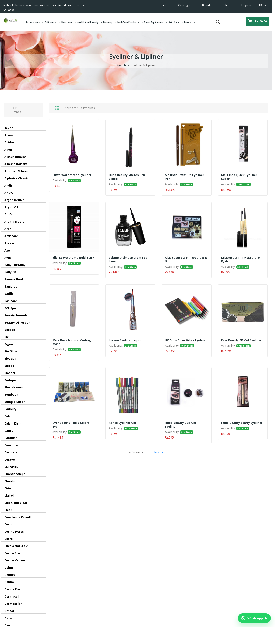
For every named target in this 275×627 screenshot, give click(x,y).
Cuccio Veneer (14, 560)
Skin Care (175, 22)
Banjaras (10, 286)
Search (121, 65)
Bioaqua (10, 358)
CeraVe (9, 459)
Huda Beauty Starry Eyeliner (241, 423)
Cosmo (9, 524)
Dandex (9, 575)
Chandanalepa (15, 474)
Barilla (9, 294)
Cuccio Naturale (16, 546)
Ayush (8, 258)
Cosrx (8, 539)
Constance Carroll (17, 517)
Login (244, 5)
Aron (7, 229)
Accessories (35, 22)
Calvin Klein (12, 423)
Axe (7, 250)
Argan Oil (11, 207)
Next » (158, 452)
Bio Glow (10, 351)
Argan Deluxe (14, 200)
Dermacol (11, 596)
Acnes (8, 135)
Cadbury (10, 409)
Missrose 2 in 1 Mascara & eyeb (240, 259)
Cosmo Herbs (14, 531)
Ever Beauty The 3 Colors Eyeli (70, 424)
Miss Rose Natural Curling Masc (71, 342)
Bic (6, 337)
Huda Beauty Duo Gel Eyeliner (180, 424)
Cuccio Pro (12, 553)
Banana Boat (13, 279)
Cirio (7, 488)
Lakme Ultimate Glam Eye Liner (128, 259)
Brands (206, 5)
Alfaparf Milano (16, 171)
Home (163, 5)
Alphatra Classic (16, 178)
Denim (9, 582)
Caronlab (10, 438)
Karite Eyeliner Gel (122, 423)
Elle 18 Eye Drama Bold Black (73, 258)
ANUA (8, 193)
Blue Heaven (13, 387)
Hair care (68, 22)
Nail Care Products (130, 22)
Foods (190, 22)
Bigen (8, 344)
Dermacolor (13, 604)
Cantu (8, 431)
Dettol (9, 611)
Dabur (8, 568)
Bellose (9, 330)
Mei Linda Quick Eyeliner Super (239, 177)
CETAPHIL (11, 467)
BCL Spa (10, 308)
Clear (8, 510)
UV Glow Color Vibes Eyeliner (186, 340)
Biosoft (9, 373)
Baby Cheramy (15, 265)
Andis (8, 185)
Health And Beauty (89, 22)
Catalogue (184, 5)
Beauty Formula (16, 315)
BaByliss (10, 272)
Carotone (11, 445)
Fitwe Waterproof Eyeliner (71, 175)
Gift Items (53, 22)
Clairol (9, 495)
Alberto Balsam (15, 164)
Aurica (9, 243)
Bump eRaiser (14, 402)
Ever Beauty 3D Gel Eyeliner (241, 340)
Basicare (10, 301)
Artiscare (11, 236)
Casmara (10, 452)
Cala (7, 416)
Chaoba (9, 481)
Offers (226, 5)
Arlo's (8, 214)
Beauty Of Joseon (17, 322)
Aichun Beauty (15, 157)
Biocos (9, 366)
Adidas (9, 142)
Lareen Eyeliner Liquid (125, 340)
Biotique (10, 380)
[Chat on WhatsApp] (254, 618)
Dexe (8, 618)
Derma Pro (12, 589)
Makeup (110, 22)
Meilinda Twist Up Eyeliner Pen (184, 177)
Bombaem (11, 395)
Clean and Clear (15, 503)
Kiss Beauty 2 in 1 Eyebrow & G (186, 259)
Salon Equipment (156, 22)
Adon (8, 149)
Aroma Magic (14, 221)
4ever (8, 128)
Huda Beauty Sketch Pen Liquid (127, 177)
